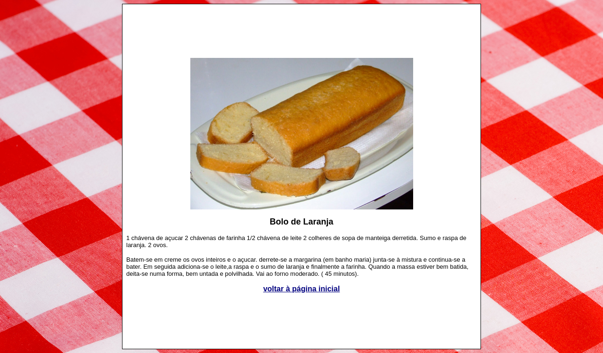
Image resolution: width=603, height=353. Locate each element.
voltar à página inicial (301, 289)
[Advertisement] (301, 26)
